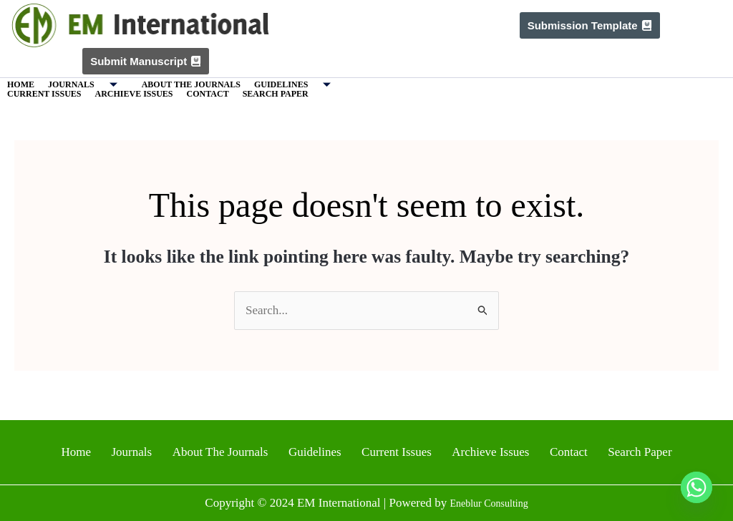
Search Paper (276, 94)
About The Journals (191, 84)
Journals (88, 85)
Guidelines (297, 85)
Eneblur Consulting (489, 503)
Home (20, 84)
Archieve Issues (133, 94)
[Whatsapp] (696, 487)
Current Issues (44, 94)
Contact (208, 94)
